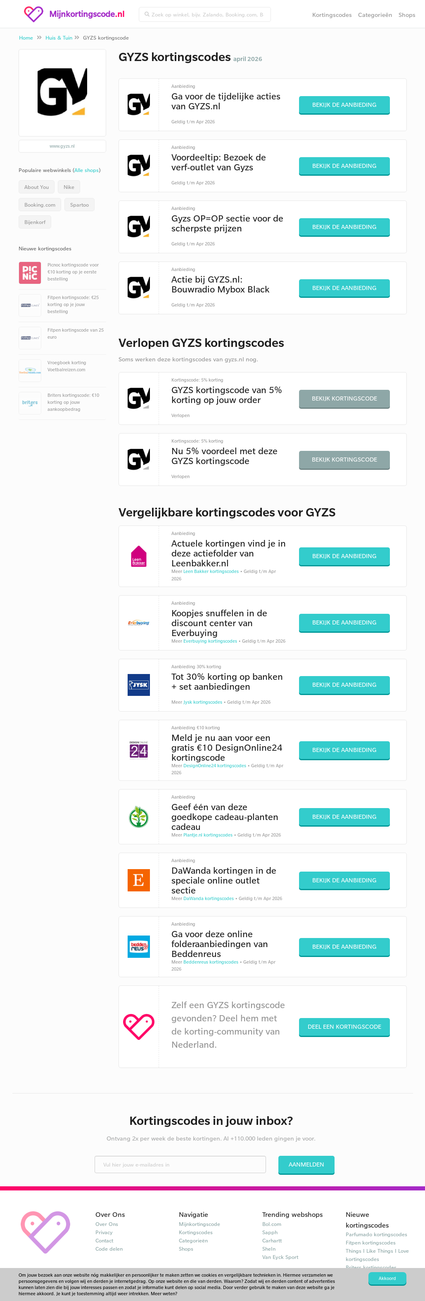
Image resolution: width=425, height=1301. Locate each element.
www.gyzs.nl (62, 146)
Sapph (270, 1232)
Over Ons (106, 1224)
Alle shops (86, 170)
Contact (104, 1240)
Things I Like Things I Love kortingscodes (377, 1254)
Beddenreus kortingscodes (210, 962)
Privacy (104, 1232)
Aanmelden (306, 1164)
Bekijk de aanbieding (344, 104)
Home (26, 37)
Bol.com (271, 1224)
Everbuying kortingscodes (210, 641)
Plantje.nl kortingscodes (208, 835)
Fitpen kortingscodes (371, 1242)
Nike (69, 187)
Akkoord (387, 1278)
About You (36, 187)
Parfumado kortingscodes (376, 1234)
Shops (407, 15)
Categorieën (375, 15)
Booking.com (39, 204)
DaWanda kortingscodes (208, 898)
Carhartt (272, 1240)
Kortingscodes (332, 15)
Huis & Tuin (58, 37)
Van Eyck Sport (280, 1257)
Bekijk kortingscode (344, 398)
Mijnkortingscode (199, 1224)
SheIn (268, 1248)
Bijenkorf (34, 222)
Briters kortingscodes (371, 1267)
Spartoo (79, 204)
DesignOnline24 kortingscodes (214, 765)
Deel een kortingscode (344, 1026)
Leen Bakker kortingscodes (211, 571)
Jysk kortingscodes (202, 702)
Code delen (109, 1248)
